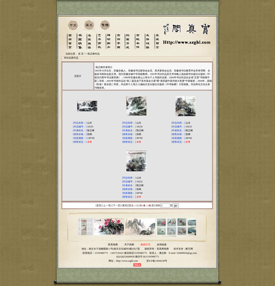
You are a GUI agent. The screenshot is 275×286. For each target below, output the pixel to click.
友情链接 (162, 244)
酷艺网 (189, 248)
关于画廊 (129, 244)
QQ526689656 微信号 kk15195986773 (139, 256)
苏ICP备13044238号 (156, 260)
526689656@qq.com (187, 253)
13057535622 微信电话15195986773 (128, 253)
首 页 (81, 53)
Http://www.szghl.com (127, 260)
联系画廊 (113, 244)
